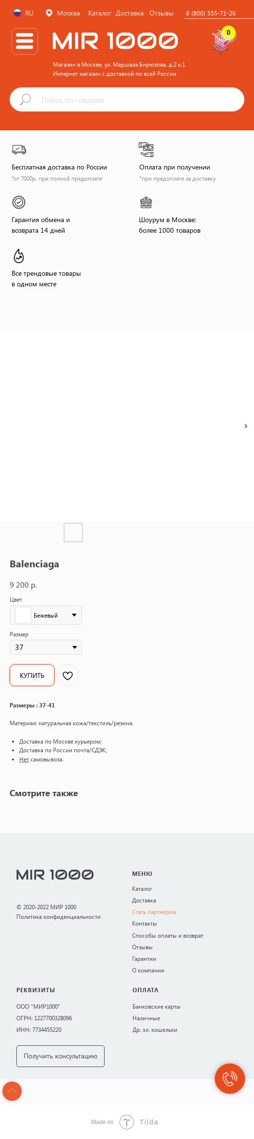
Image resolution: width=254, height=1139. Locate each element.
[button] (60, 1056)
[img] (24, 41)
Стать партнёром (154, 911)
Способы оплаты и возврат (167, 935)
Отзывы (142, 947)
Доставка (144, 900)
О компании (148, 970)
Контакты (144, 923)
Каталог (142, 888)
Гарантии (144, 958)
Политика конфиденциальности (58, 916)
